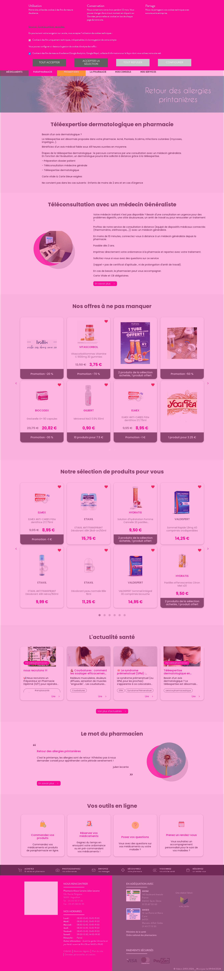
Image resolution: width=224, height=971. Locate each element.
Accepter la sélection (91, 62)
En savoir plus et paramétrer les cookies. (50, 26)
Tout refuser (133, 62)
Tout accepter (49, 62)
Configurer (175, 62)
